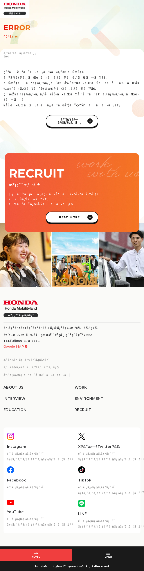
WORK (81, 387)
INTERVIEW (14, 399)
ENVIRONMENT (89, 399)
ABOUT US (14, 387)
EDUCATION (15, 410)
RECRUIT (83, 410)
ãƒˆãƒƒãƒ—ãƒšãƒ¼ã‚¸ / (20, 55)
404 (6, 58)
